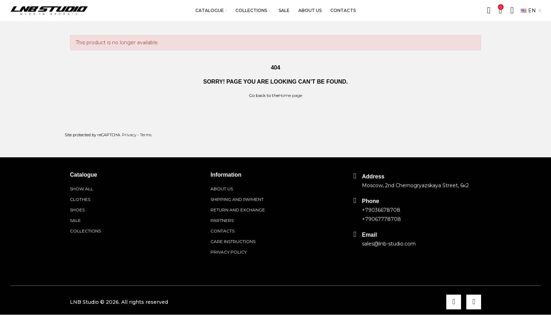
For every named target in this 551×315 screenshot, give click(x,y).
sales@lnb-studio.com (389, 244)
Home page (290, 95)
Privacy (129, 134)
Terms (145, 134)
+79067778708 (381, 219)
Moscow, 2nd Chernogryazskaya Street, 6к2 (415, 185)
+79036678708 (381, 210)
